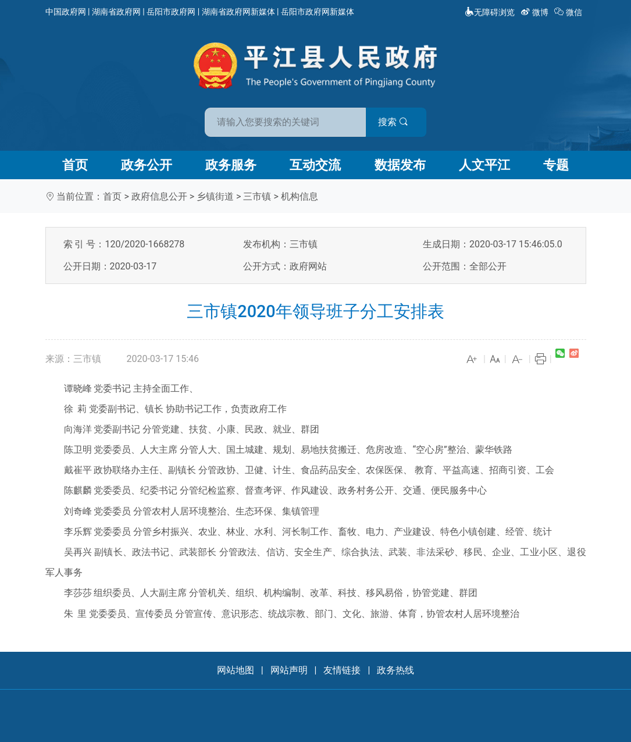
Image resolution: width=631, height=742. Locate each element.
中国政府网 (65, 11)
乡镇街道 (215, 196)
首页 (75, 165)
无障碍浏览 (490, 12)
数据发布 (400, 165)
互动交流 (315, 165)
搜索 (399, 121)
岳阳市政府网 (171, 11)
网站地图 (235, 670)
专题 (556, 165)
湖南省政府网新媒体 (238, 11)
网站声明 (289, 670)
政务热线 (395, 670)
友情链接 (342, 670)
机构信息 (299, 196)
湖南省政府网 (116, 11)
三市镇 (257, 196)
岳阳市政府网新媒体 (317, 11)
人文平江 (484, 165)
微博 (535, 12)
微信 (569, 12)
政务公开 (146, 165)
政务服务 (230, 165)
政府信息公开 (159, 196)
